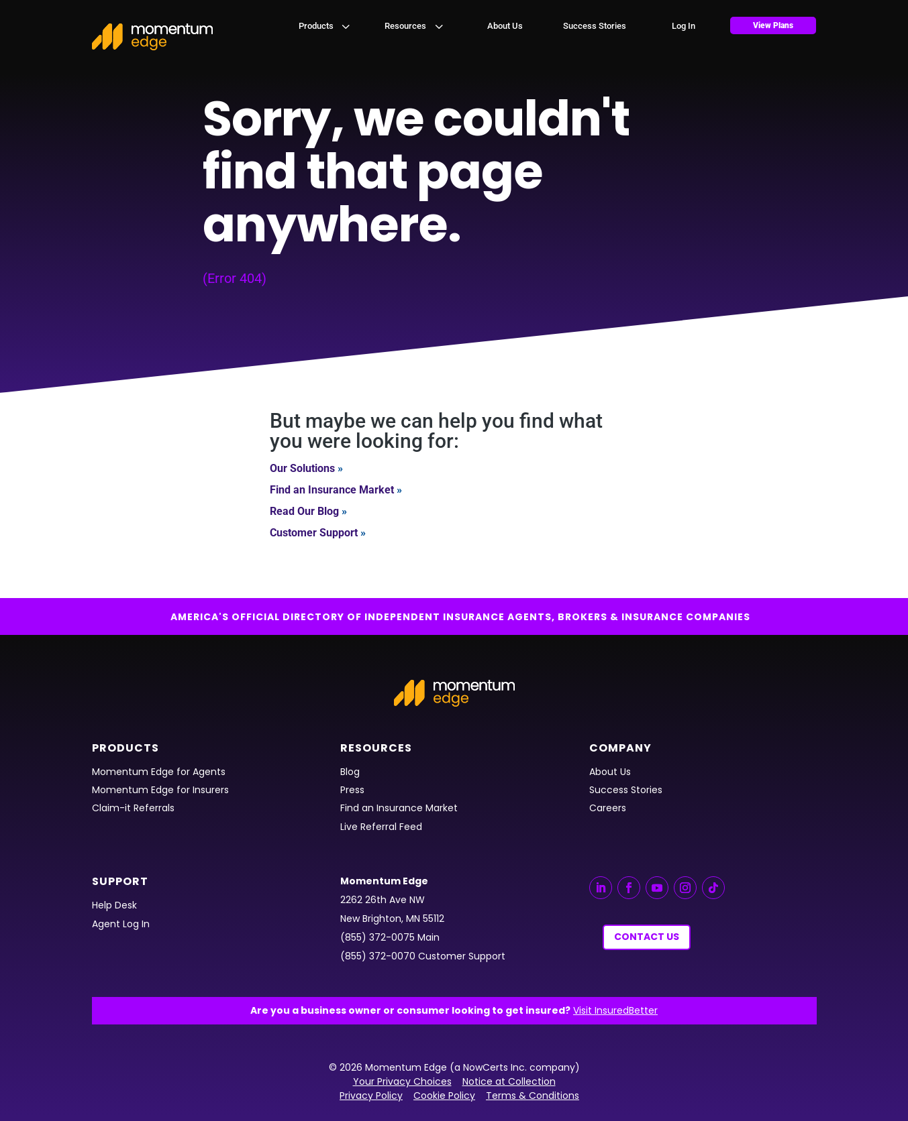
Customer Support (314, 532)
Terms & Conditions (532, 1095)
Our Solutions (302, 468)
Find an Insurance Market (332, 489)
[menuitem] (325, 26)
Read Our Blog (304, 511)
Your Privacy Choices (402, 1081)
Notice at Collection (509, 1081)
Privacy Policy (371, 1095)
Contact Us (646, 936)
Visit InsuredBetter (615, 1010)
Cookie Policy (444, 1095)
